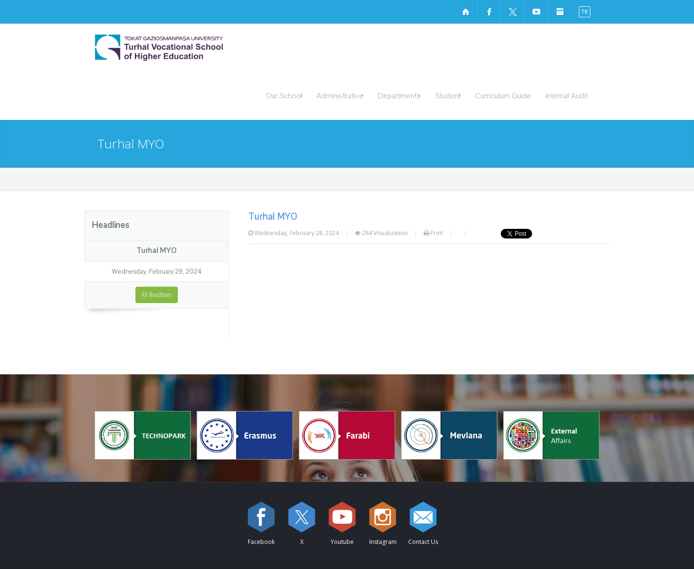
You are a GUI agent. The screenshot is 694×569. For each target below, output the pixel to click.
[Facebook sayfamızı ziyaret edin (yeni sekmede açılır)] (489, 11)
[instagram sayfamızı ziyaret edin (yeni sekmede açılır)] (560, 11)
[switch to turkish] (582, 11)
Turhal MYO (157, 250)
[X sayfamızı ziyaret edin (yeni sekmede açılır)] (512, 11)
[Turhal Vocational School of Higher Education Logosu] (185, 48)
